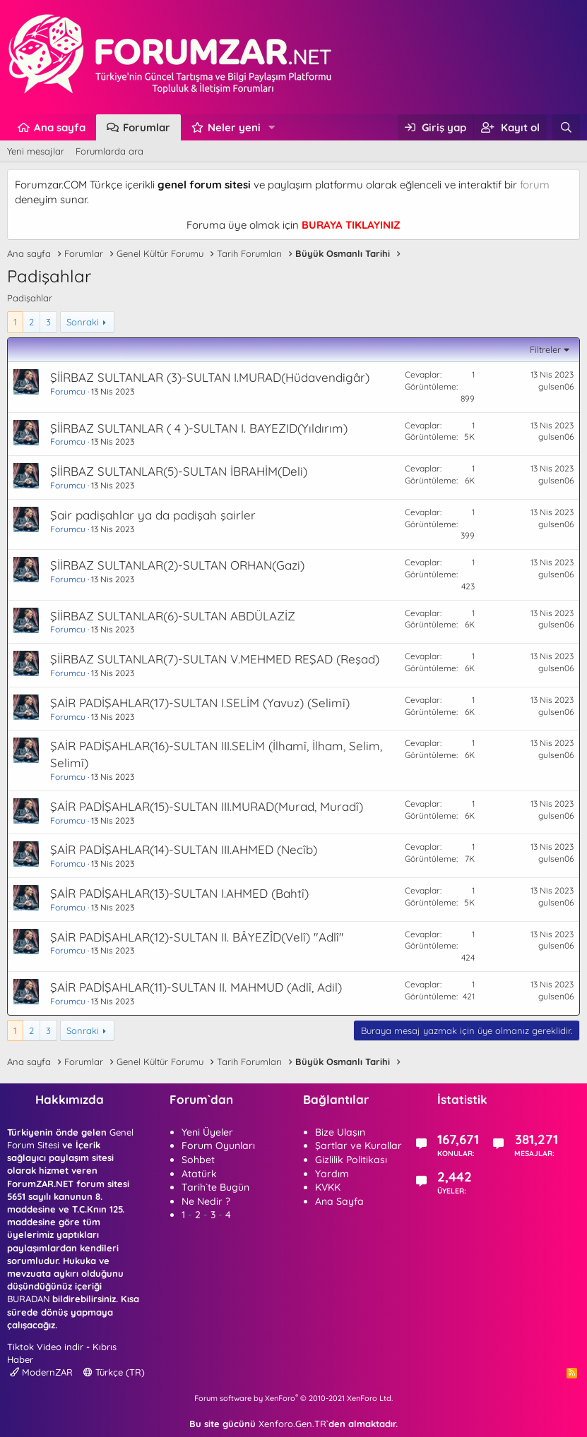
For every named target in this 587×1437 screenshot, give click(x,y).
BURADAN (28, 1298)
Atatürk (199, 1173)
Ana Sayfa (339, 1201)
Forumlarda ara (109, 151)
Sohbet (198, 1159)
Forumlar (146, 127)
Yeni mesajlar (35, 151)
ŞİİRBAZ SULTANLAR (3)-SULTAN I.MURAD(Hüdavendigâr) (209, 377)
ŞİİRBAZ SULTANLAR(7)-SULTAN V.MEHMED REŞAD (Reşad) (214, 658)
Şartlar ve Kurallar (358, 1145)
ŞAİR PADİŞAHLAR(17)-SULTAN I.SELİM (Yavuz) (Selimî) (200, 702)
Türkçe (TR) (114, 1372)
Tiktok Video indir (45, 1346)
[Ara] (566, 127)
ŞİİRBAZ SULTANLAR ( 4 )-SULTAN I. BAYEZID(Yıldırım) (199, 428)
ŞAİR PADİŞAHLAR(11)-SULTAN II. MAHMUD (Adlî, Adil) (196, 987)
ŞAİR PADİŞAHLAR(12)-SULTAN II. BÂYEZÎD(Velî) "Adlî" (197, 937)
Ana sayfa (59, 127)
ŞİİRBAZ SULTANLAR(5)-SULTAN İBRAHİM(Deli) (178, 471)
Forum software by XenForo (293, 1398)
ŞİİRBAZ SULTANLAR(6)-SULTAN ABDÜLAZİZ (172, 615)
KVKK (327, 1187)
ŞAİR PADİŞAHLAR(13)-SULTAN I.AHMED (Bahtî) (179, 893)
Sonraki (82, 321)
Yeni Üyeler (207, 1132)
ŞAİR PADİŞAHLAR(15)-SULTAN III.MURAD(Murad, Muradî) (206, 806)
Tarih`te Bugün (215, 1187)
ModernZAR (41, 1372)
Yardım (332, 1173)
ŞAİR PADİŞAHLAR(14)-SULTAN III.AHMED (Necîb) (183, 849)
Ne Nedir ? (206, 1201)
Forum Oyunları (218, 1145)
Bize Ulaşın (340, 1132)
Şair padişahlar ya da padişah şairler (153, 514)
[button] (272, 127)
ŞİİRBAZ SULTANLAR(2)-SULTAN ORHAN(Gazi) (177, 565)
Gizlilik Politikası (351, 1159)
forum (535, 184)
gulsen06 (556, 386)
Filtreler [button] (545, 349)
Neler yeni (234, 127)
